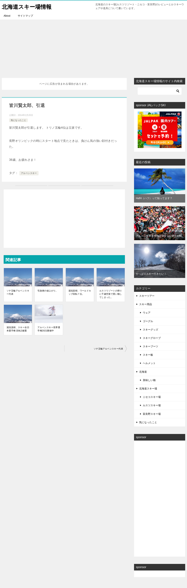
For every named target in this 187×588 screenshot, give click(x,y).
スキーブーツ (150, 346)
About (7, 15)
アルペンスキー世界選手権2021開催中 (48, 329)
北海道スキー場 (148, 388)
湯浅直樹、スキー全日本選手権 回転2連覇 (18, 329)
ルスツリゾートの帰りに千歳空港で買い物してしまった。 (110, 294)
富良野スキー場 (152, 413)
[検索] (160, 91)
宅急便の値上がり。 (47, 290)
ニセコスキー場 (152, 396)
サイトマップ (25, 15)
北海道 (143, 371)
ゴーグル (148, 321)
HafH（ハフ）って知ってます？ (154, 198)
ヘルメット (149, 363)
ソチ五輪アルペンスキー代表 (18, 292)
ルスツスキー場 (152, 405)
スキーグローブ (152, 338)
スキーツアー (146, 295)
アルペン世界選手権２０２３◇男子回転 (159, 236)
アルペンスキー (29, 173)
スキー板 (148, 354)
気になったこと (18, 120)
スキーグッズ (150, 329)
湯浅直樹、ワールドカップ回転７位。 (79, 292)
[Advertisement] (93, 46)
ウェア (146, 312)
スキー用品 (145, 304)
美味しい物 (149, 380)
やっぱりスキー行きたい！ (151, 273)
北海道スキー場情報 (26, 6)
